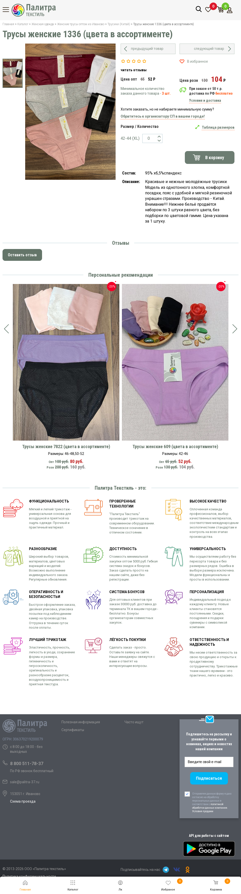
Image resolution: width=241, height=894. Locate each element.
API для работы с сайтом (209, 836)
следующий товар (209, 49)
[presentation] (6, 329)
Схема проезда (23, 801)
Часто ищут (134, 722)
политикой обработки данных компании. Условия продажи (210, 808)
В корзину (214, 157)
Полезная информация (80, 722)
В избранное (197, 61)
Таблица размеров (218, 127)
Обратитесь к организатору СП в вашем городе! (163, 116)
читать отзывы (134, 70)
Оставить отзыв (22, 255)
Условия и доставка (205, 100)
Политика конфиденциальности (29, 876)
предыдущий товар (147, 49)
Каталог (9, 9)
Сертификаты (72, 730)
